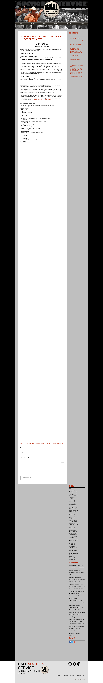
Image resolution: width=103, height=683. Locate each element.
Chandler (76, 603)
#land (82, 572)
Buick (77, 596)
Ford (76, 610)
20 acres (81, 582)
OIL (79, 631)
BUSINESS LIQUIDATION (75, 593)
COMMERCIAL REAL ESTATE (75, 600)
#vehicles (71, 577)
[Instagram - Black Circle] (78, 664)
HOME (83, 612)
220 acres (71, 584)
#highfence (72, 572)
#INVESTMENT (72, 568)
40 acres (71, 586)
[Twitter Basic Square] (72, 642)
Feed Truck (71, 610)
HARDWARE (78, 612)
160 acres (82, 579)
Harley (70, 614)
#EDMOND (80, 565)
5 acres (79, 586)
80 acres (71, 589)
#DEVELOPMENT (73, 565)
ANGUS (76, 589)
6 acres (83, 586)
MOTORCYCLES (73, 624)
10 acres (71, 579)
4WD (75, 586)
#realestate (78, 575)
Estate (78, 607)
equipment (27, 450)
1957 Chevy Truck (73, 582)
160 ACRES (76, 579)
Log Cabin (79, 621)
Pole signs (71, 635)
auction (32, 450)
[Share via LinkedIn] (28, 457)
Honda (74, 614)
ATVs (82, 589)
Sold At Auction (24, 453)
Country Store (72, 607)
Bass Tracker (72, 596)
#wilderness (78, 577)
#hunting (78, 572)
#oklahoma (72, 575)
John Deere (79, 617)
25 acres (58, 450)
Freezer (80, 610)
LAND (74, 619)
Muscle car (79, 628)
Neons (76, 631)
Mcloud (71, 626)
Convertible (78, 605)
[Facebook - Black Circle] (74, 664)
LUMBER (78, 619)
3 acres (81, 584)
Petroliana (77, 633)
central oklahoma (39, 450)
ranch (45, 450)
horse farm (49, 450)
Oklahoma (71, 633)
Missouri (81, 626)
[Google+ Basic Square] (74, 642)
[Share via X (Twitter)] (24, 457)
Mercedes (76, 626)
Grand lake (72, 612)
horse (54, 450)
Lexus (82, 619)
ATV (79, 589)
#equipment (77, 570)
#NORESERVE (80, 568)
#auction (71, 570)
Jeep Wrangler (72, 617)
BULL (82, 591)
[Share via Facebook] (21, 457)
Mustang (71, 631)
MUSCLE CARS (80, 624)
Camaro (71, 603)
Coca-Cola (81, 603)
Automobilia (78, 591)
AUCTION (71, 591)
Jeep (78, 614)
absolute (22, 450)
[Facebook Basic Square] (70, 642)
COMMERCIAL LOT (73, 598)
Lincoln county (72, 621)
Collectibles (72, 605)
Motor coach (72, 628)
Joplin (70, 619)
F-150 (82, 607)
